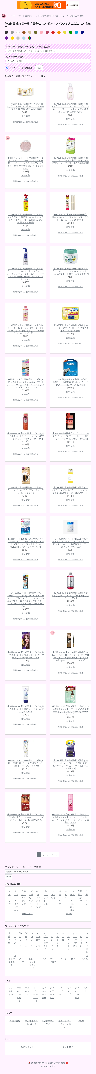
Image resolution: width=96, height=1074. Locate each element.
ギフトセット (68, 1046)
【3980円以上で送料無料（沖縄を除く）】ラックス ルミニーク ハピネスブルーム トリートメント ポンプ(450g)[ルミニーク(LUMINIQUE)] (70, 107)
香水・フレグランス (46, 897)
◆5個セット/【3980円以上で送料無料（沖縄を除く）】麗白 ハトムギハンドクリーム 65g (25, 709)
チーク (63, 958)
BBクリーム (20, 939)
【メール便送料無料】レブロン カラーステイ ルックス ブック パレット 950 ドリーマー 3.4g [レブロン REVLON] (70, 436)
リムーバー (60, 991)
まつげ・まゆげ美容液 (75, 939)
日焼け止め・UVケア (23, 897)
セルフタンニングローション (64, 1023)
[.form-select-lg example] (48, 61)
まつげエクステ (11, 962)
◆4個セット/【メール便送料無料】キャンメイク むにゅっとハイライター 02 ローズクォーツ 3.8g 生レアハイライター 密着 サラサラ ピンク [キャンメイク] (25, 163)
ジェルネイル (10, 991)
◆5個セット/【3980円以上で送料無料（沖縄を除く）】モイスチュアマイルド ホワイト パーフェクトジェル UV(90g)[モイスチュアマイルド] (25, 542)
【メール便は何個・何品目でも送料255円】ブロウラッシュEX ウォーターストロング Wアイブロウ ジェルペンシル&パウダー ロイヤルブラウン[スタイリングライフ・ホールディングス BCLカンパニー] (25, 599)
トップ (12, 15)
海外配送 (26, 67)
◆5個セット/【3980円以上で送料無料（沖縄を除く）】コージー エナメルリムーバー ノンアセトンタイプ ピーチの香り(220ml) (70, 818)
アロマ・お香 (53, 894)
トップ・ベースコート (35, 994)
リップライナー (43, 962)
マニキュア (27, 991)
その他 (69, 913)
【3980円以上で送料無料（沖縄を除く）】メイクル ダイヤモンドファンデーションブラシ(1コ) (25, 490)
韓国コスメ (87, 897)
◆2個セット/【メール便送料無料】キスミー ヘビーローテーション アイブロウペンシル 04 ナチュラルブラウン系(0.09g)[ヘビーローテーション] (70, 656)
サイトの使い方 (26, 15)
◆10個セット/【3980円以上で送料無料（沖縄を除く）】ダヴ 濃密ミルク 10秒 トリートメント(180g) (25, 763)
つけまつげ (81, 939)
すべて (12, 67)
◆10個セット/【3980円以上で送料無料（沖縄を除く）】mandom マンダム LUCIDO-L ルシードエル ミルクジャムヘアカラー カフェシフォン (25, 383)
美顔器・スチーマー (80, 897)
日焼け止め (15, 1020)
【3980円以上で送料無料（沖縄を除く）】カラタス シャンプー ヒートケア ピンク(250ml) (70, 595)
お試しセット (27, 1046)
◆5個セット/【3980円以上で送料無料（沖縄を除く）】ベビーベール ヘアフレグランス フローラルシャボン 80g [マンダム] (25, 437)
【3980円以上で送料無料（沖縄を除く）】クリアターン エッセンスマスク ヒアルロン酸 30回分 (70, 328)
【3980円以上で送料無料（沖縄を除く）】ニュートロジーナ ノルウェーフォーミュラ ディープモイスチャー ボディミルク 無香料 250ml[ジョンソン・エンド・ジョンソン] (25, 274)
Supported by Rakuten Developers (48, 1062)
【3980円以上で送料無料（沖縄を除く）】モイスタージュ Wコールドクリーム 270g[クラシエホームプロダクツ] (70, 271)
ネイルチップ (69, 991)
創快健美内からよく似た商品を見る (25, 122)
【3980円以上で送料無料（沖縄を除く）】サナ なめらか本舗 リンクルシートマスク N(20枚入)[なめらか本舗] (25, 106)
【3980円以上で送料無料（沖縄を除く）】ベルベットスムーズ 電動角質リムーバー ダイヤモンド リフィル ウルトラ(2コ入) (70, 764)
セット (74, 958)
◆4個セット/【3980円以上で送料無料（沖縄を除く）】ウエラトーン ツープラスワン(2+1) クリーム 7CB (25, 655)
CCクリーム (26, 939)
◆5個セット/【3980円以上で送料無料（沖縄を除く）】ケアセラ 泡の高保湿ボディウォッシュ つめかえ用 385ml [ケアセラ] (70, 710)
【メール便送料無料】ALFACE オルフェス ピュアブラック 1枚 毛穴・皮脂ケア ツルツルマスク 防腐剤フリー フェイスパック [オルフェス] (70, 542)
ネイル (66, 894)
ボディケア (60, 897)
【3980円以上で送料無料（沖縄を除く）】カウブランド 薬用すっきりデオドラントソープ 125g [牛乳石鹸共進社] (70, 160)
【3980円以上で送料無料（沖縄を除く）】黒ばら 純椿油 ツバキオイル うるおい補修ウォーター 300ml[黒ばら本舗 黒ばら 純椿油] (25, 218)
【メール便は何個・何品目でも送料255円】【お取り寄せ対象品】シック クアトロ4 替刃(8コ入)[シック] (70, 382)
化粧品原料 (27, 913)
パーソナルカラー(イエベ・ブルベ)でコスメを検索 (60, 15)
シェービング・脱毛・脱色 (72, 901)
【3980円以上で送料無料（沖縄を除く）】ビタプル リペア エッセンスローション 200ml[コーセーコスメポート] (70, 490)
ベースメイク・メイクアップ (16, 901)
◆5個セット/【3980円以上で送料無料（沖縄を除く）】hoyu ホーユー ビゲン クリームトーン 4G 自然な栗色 (25, 817)
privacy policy (48, 1066)
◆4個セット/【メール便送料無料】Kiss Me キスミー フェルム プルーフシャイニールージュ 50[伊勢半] (70, 217)
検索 (8, 876)
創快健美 (25, 116)
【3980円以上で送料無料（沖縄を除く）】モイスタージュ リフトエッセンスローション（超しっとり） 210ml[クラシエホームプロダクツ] (25, 329)
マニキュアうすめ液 (19, 994)
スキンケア (9, 897)
